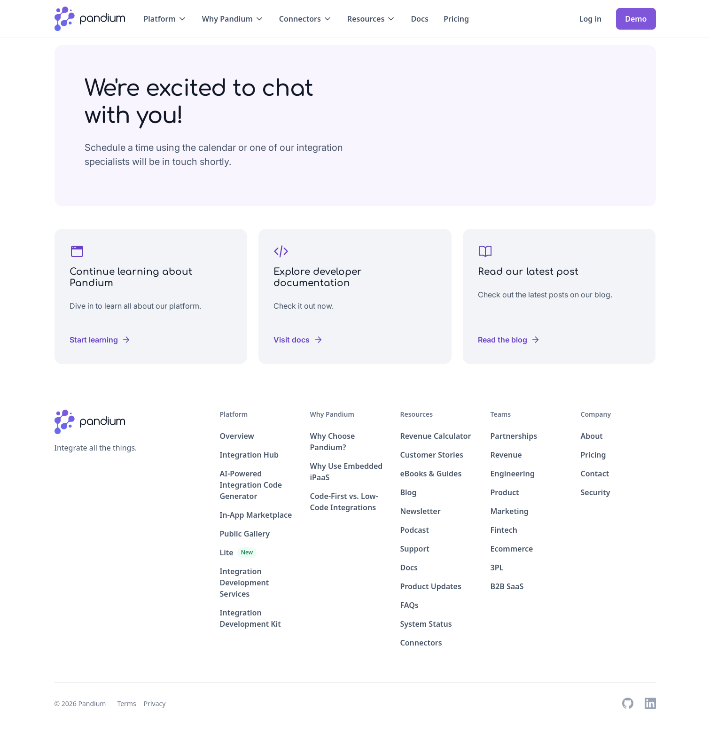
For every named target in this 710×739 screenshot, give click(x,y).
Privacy (155, 703)
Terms (126, 703)
